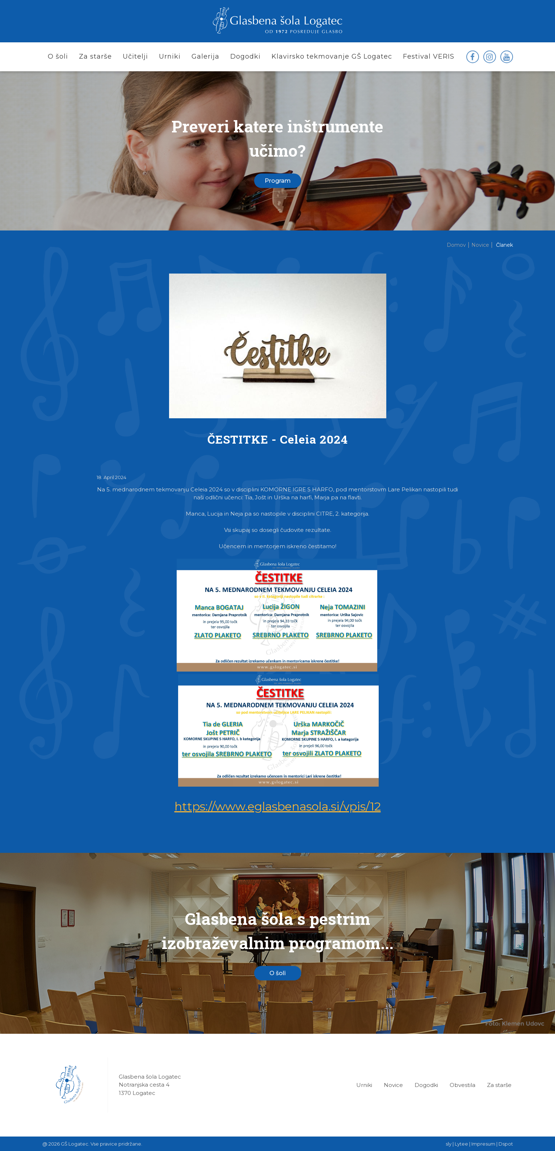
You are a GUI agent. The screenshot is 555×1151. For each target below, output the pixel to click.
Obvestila (462, 1085)
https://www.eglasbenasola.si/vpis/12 (278, 806)
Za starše (499, 1085)
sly (448, 1144)
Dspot (506, 1144)
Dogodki (426, 1085)
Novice (393, 1085)
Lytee (461, 1144)
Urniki (364, 1085)
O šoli (277, 972)
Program (278, 180)
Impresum (483, 1144)
